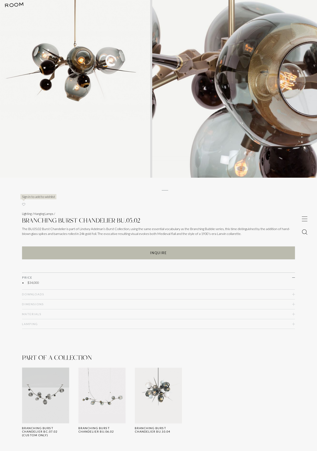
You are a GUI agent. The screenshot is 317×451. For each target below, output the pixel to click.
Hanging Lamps (43, 213)
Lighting (27, 213)
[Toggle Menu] (304, 218)
